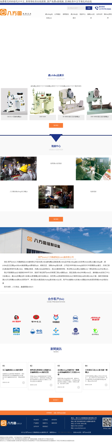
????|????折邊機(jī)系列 (47, 86)
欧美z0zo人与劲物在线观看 (7, 440)
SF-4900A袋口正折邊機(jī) (71, 116)
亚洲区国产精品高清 (22, 440)
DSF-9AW (42, 116)
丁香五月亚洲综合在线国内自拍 (65, 440)
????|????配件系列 (75, 86)
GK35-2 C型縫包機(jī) (14, 116)
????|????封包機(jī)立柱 (62, 86)
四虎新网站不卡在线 (34, 440)
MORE (56, 125)
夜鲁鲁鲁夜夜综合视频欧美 (48, 440)
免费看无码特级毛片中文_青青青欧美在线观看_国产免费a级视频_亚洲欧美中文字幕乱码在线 (46, 1)
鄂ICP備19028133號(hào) (64, 432)
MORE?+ (56, 400)
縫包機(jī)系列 (35, 86)
